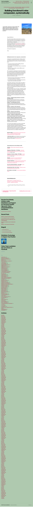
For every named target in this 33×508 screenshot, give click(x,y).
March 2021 (3, 375)
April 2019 (2, 397)
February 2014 (3, 457)
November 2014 (3, 448)
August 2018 (3, 405)
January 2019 (3, 400)
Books (18, 181)
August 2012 (3, 474)
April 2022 (2, 362)
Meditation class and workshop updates (6, 285)
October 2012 (3, 472)
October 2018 (3, 403)
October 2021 (3, 368)
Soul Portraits (3, 301)
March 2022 (3, 363)
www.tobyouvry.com (18, 139)
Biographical (3, 261)
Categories (1, 256)
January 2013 (3, 469)
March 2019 (3, 398)
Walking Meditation (4, 310)
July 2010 (2, 498)
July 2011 (2, 487)
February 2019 (3, 399)
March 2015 (3, 444)
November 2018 (3, 402)
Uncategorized (3, 307)
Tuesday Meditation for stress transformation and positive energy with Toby (16, 156)
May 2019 (2, 396)
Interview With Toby (26, 2)
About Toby (17, 1)
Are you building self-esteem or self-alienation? (8, 219)
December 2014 (3, 447)
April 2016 (2, 432)
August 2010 (3, 497)
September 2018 (3, 404)
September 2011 (3, 485)
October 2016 (3, 426)
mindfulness (15, 186)
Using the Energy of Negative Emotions (6, 308)
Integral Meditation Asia (5, 230)
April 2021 (2, 374)
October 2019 (3, 391)
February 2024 (3, 341)
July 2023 (2, 348)
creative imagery (3, 264)
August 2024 (3, 335)
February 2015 (3, 445)
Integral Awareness (4, 276)
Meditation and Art (3, 282)
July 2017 (2, 417)
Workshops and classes (26, 1)
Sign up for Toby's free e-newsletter (6, 212)
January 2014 (3, 458)
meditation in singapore (11, 186)
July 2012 (2, 475)
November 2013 (3, 460)
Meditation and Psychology (5, 284)
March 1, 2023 (19, 15)
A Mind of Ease (3, 258)
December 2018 (3, 401)
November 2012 (3, 471)
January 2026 (3, 319)
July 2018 (2, 406)
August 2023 (3, 347)
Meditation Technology (14, 183)
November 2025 (3, 321)
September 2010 (3, 496)
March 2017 (3, 421)
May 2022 (2, 361)
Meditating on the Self (4, 281)
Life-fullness (12, 7)
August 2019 (3, 393)
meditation (17, 185)
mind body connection (4, 288)
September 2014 (3, 450)
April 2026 (2, 316)
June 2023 (2, 349)
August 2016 (3, 428)
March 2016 (3, 433)
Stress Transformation (4, 303)
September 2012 (3, 473)
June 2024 (2, 337)
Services (20, 1)
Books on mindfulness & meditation (6, 262)
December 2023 (3, 343)
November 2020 (3, 379)
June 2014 (2, 453)
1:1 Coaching (15, 181)
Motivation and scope (12, 8)
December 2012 (3, 470)
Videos (2, 309)
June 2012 (2, 476)
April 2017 (2, 420)
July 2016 (2, 429)
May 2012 (2, 477)
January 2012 (3, 481)
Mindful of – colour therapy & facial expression (7, 225)
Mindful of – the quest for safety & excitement (7, 217)
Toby (14, 15)
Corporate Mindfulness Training (16, 182)
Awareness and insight (4, 259)
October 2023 (3, 345)
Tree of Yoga (3, 306)
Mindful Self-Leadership (26, 7)
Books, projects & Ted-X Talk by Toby (18, 2)
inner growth (9, 185)
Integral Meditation (7, 7)
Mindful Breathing (3, 289)
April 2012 (2, 478)
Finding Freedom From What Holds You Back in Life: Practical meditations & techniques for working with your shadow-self (16, 162)
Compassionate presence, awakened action (14, 135)
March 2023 (3, 352)
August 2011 (3, 486)
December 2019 (3, 389)
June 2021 (2, 372)
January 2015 (3, 446)
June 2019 (2, 395)
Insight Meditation (3, 275)
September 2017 (3, 415)
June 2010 (2, 499)
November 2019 (3, 390)
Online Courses (9, 181)
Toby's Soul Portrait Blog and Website (7, 233)
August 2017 (3, 416)
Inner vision (3, 274)
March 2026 (3, 317)
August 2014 (3, 451)
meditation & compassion (22, 185)
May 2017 (2, 419)
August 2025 (3, 324)
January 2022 (3, 365)
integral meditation (13, 185)
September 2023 (3, 346)
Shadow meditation (4, 300)
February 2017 (3, 422)
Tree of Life (2, 305)
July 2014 (2, 452)
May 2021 (2, 373)
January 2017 (3, 423)
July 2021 (2, 371)
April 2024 (2, 339)
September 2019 (3, 392)
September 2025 (3, 323)
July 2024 (2, 336)
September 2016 (3, 427)
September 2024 (3, 334)
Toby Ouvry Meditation (5, 1)
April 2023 (2, 351)
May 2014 (2, 454)
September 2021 (3, 369)
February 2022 (3, 364)
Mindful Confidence (4, 290)
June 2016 (2, 430)
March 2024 (3, 340)
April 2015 (2, 443)
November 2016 (3, 425)
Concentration (3, 263)
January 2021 (3, 377)
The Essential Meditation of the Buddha (6, 304)
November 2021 (3, 367)
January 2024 (3, 342)
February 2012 (3, 480)
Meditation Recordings (4, 286)
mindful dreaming (3, 291)
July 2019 (2, 394)
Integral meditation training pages (6, 278)
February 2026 (3, 318)
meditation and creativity (4, 283)
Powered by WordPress (14, 506)
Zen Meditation (3, 311)
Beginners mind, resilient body (5, 260)
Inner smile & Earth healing (5, 273)
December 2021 (3, 366)
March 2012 (3, 479)
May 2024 (2, 338)
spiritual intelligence (4, 302)
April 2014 (2, 455)
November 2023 (3, 344)
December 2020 (3, 378)
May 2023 (2, 350)
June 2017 (2, 418)
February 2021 (3, 376)
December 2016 (3, 424)
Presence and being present (20, 8)
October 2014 (3, 449)
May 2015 (2, 442)
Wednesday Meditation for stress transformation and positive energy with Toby (16, 152)
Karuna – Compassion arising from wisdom (14, 134)
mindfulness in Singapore (20, 186)
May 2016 (2, 431)
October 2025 (3, 322)
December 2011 (3, 482)
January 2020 (3, 388)
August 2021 (3, 370)
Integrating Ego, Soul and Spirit (5, 279)
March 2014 (3, 456)
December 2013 (3, 459)
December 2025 (3, 320)
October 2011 (3, 484)
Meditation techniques (18, 7)
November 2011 (3, 483)
